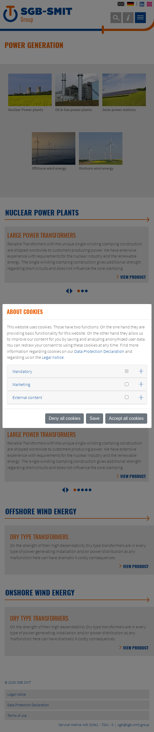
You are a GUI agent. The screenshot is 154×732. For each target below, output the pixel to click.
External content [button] (27, 397)
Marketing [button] (21, 384)
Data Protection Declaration (99, 351)
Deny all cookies (65, 418)
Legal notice (53, 357)
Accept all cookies (126, 418)
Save (94, 418)
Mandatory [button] (22, 371)
